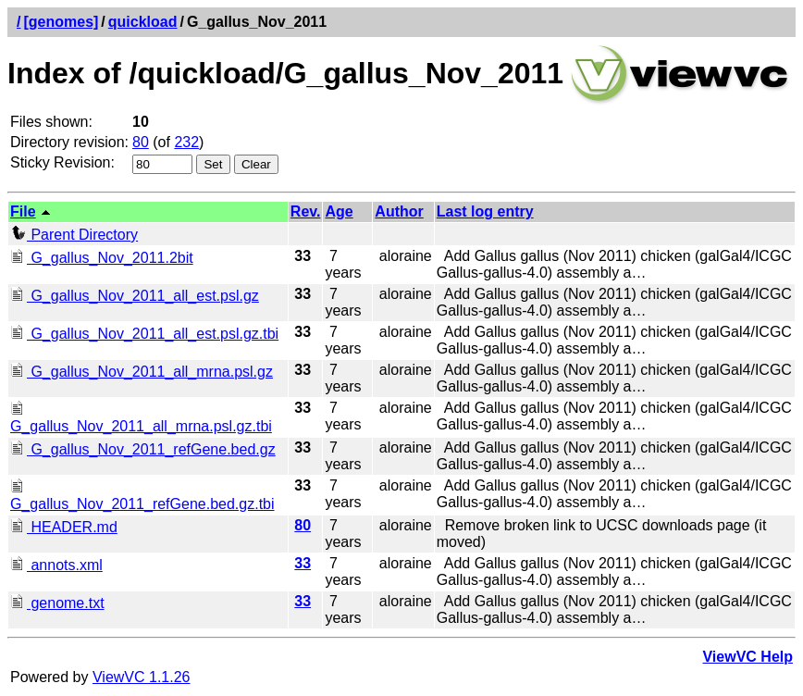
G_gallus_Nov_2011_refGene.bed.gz (143, 449)
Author (399, 211)
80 (140, 142)
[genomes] (60, 22)
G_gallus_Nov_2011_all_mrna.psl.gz (141, 371)
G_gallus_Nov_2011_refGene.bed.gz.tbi (142, 495)
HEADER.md (63, 527)
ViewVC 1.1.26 (142, 677)
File (23, 211)
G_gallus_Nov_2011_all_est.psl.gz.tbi (144, 334)
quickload (143, 22)
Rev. (305, 211)
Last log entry (485, 211)
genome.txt (57, 603)
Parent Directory (74, 234)
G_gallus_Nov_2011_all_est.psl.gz (134, 296)
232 (186, 142)
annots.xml (56, 565)
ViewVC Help (747, 657)
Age (338, 211)
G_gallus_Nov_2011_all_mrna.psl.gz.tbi (141, 418)
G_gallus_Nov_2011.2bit (101, 258)
